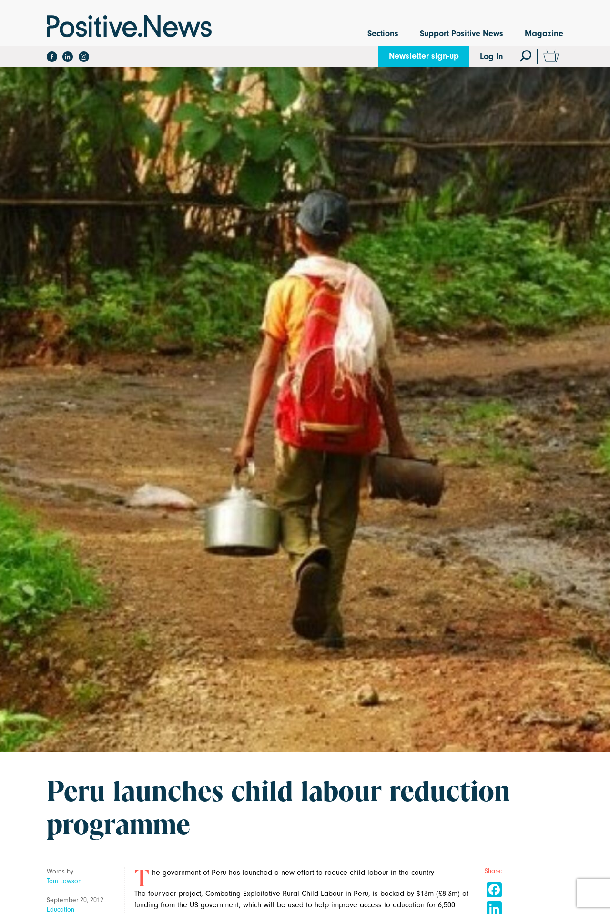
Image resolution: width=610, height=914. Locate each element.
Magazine (544, 34)
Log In (491, 56)
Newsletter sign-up (424, 56)
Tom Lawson (64, 881)
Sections (382, 34)
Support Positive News (461, 34)
